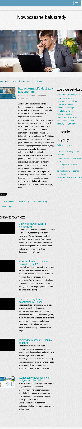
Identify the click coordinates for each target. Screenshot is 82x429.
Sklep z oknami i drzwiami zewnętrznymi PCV (33, 263)
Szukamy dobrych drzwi (66, 124)
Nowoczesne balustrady (33, 81)
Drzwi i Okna (17, 81)
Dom (8, 81)
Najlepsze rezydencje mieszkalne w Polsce (31, 300)
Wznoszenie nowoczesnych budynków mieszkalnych (34, 379)
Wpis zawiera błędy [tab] (41, 201)
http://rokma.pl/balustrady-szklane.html (36, 90)
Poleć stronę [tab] (24, 201)
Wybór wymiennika (64, 114)
